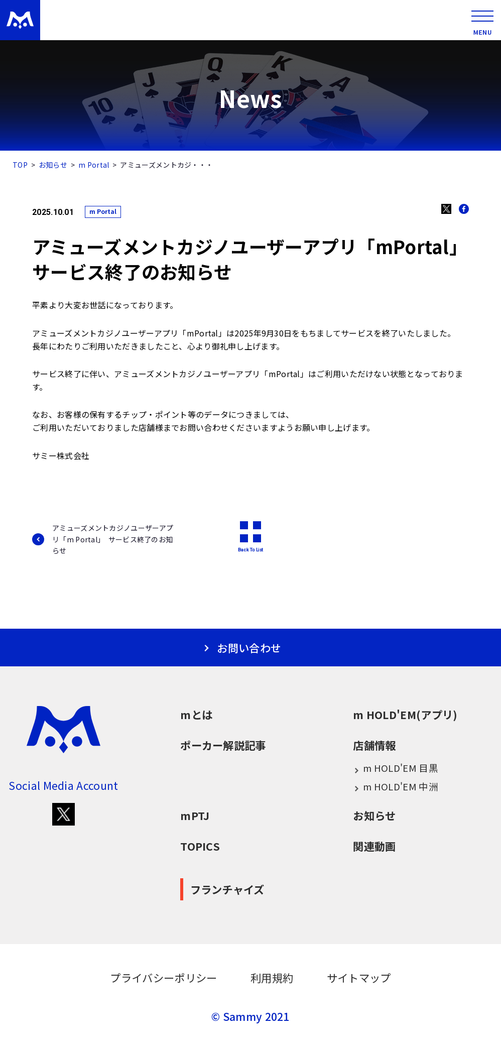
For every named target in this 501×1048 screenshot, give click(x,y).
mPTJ (194, 815)
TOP (20, 165)
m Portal (93, 165)
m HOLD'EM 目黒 (395, 768)
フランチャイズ (227, 889)
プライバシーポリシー (163, 977)
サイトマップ (359, 977)
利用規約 (271, 977)
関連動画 (374, 846)
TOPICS (200, 846)
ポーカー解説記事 (223, 745)
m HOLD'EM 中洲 (395, 786)
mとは (196, 714)
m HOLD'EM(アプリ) (405, 714)
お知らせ (53, 165)
